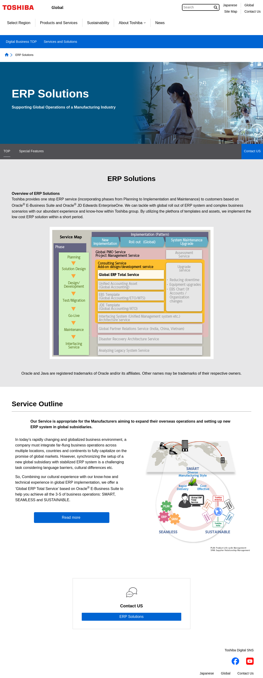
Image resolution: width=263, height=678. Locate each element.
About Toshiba (132, 23)
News (160, 23)
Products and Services (59, 23)
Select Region (18, 23)
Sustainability (98, 23)
